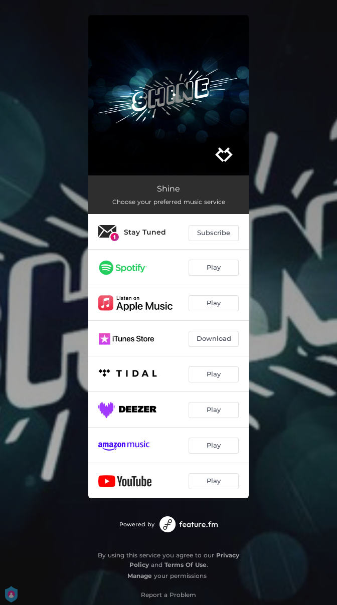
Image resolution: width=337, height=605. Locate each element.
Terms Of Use (185, 564)
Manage (139, 575)
